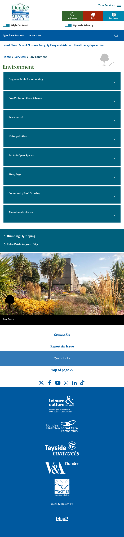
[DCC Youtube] (58, 384)
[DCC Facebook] (49, 384)
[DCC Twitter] (41, 386)
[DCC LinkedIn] (74, 384)
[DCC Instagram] (66, 384)
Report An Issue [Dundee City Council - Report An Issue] (62, 346)
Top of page (62, 370)
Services (20, 57)
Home (7, 57)
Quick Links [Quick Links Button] (62, 358)
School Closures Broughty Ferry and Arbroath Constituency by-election (61, 45)
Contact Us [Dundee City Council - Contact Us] (62, 335)
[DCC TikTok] (83, 384)
